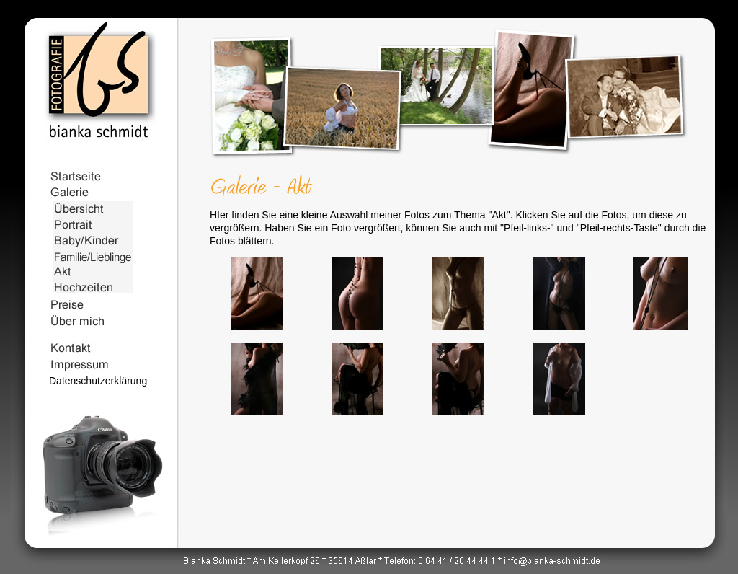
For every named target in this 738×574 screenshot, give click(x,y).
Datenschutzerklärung (98, 381)
